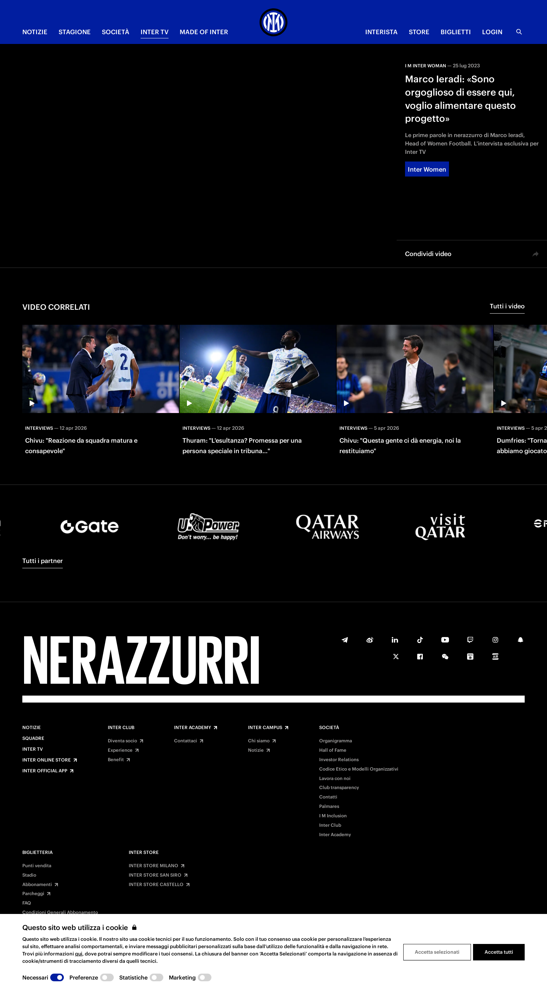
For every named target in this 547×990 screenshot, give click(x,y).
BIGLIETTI (456, 32)
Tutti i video (507, 306)
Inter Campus (265, 727)
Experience (120, 750)
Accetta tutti (499, 952)
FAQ (26, 903)
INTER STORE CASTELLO (156, 884)
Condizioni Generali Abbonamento (60, 912)
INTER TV (154, 32)
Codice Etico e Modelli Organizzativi (358, 769)
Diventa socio (122, 741)
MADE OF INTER (204, 32)
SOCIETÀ (115, 32)
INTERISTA (381, 32)
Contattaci (185, 741)
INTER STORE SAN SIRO (155, 875)
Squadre (33, 738)
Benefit (116, 760)
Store (419, 32)
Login (492, 32)
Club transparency (339, 787)
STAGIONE (75, 32)
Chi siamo (259, 741)
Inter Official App (44, 771)
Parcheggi (33, 894)
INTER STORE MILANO (153, 866)
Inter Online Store (46, 760)
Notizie (31, 727)
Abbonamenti (37, 884)
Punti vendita (36, 866)
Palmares (329, 806)
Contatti (328, 797)
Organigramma (335, 741)
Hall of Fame (332, 750)
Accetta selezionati (437, 952)
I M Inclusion (333, 816)
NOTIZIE (34, 32)
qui (78, 954)
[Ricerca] (519, 32)
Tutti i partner (42, 561)
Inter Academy (192, 727)
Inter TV (32, 749)
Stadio (29, 875)
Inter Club (121, 727)
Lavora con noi (335, 778)
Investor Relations (339, 760)
